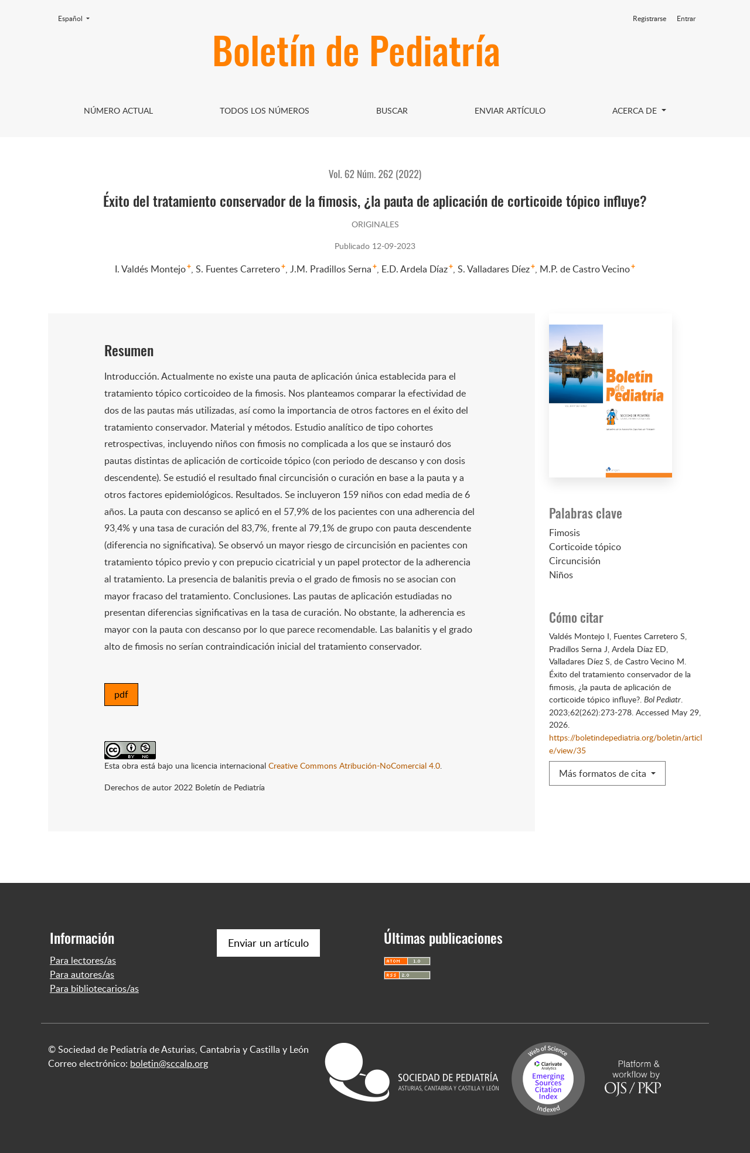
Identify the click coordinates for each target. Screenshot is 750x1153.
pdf (121, 694)
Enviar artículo (510, 110)
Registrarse (649, 18)
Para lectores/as (83, 960)
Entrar (686, 18)
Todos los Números (264, 110)
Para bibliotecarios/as (94, 988)
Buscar (392, 110)
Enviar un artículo (268, 943)
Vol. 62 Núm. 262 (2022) (375, 173)
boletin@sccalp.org (169, 1063)
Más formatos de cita (604, 773)
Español (77, 18)
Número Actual (118, 110)
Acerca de (635, 110)
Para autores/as (82, 974)
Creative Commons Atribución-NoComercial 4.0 (354, 765)
